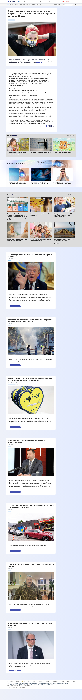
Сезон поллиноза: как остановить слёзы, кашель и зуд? (17, 141)
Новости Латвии (35, 1)
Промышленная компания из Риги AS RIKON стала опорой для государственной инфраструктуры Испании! (64, 190)
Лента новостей (27, 1)
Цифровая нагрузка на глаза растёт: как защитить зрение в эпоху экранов (17, 160)
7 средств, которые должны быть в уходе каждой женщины (17, 188)
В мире (20, 1)
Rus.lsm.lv (39, 62)
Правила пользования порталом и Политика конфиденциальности (18, 634)
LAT (8, 4)
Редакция (55, 4)
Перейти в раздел (70, 135)
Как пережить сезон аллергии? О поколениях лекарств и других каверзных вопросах (63, 178)
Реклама (58, 4)
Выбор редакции (43, 1)
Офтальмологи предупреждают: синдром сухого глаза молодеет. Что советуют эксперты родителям (41, 160)
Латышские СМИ (52, 1)
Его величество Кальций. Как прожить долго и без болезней (40, 188)
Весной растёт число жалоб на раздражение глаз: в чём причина (62, 159)
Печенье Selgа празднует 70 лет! (63, 140)
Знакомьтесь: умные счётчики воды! (41, 140)
